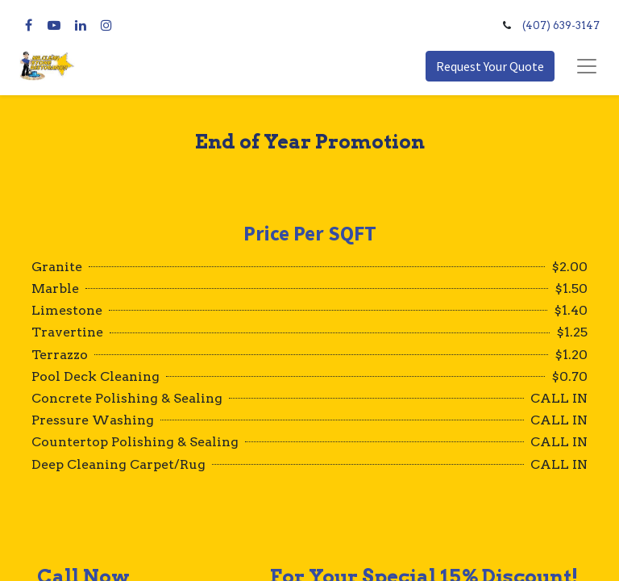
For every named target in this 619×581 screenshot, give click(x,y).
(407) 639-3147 (561, 25)
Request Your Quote (490, 66)
